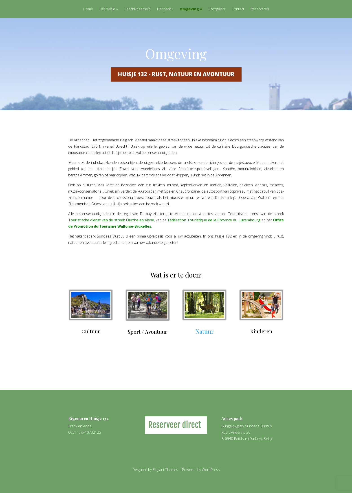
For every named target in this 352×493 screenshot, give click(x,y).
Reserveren (260, 9)
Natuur (204, 331)
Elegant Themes (165, 469)
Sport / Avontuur (147, 331)
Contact (238, 9)
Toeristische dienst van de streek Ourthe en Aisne (111, 220)
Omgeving (189, 9)
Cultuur (90, 331)
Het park (164, 9)
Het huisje (107, 9)
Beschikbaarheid (137, 9)
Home (88, 9)
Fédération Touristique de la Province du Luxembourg (214, 220)
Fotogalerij (217, 9)
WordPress (211, 469)
